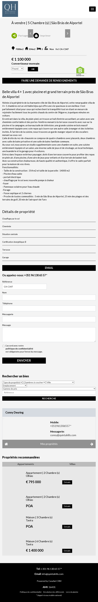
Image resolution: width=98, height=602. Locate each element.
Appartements (25, 464)
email (49, 267)
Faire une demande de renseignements (49, 80)
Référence (7, 281)
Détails (67, 482)
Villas (72, 464)
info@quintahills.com (52, 573)
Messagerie (7, 314)
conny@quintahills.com (63, 435)
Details (67, 526)
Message (6, 325)
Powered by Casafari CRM (49, 581)
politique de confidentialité (19, 348)
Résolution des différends (53, 592)
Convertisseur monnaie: (25, 63)
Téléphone (7, 303)
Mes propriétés (49, 444)
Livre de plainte (72, 592)
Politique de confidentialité (30, 592)
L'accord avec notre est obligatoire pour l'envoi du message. (48, 348)
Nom (4, 292)
